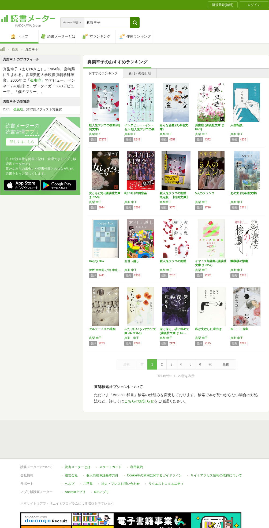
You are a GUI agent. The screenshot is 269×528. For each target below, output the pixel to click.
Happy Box (96, 261)
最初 (126, 364)
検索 (15, 49)
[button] (135, 22)
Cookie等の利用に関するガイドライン (154, 450)
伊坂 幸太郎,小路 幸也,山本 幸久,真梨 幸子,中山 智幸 (105, 270)
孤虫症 (35, 80)
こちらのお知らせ (139, 401)
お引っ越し (131, 261)
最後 (226, 364)
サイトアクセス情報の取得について (216, 450)
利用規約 (136, 442)
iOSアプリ (101, 467)
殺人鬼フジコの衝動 (173, 261)
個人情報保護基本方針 (102, 450)
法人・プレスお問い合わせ (120, 459)
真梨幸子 (95, 134)
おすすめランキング (103, 73)
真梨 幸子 (166, 134)
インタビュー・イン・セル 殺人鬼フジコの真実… (139, 129)
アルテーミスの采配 (102, 329)
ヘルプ (69, 459)
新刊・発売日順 (140, 73)
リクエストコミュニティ (166, 459)
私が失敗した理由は (208, 329)
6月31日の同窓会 (135, 193)
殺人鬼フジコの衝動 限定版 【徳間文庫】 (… (174, 197)
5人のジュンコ (204, 193)
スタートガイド (110, 442)
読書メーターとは (78, 442)
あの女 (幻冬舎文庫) (243, 193)
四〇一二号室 (239, 329)
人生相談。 (237, 125)
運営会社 (71, 450)
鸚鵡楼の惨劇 (239, 261)
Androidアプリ (75, 467)
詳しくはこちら (22, 142)
